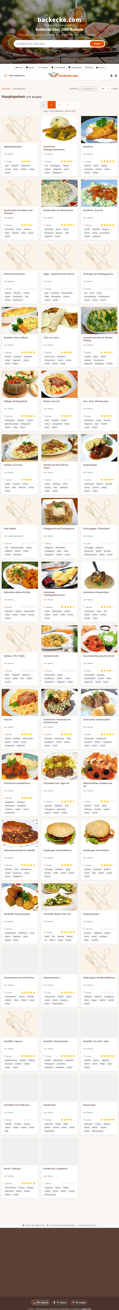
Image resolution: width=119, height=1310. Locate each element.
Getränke (43, 67)
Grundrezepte (58, 67)
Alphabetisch (87, 88)
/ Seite (114, 88)
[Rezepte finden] (97, 44)
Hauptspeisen (75, 67)
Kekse (89, 67)
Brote (18, 67)
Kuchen (100, 67)
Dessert (30, 67)
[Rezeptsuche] (59, 43)
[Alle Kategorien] (14, 75)
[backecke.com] (68, 75)
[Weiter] (75, 104)
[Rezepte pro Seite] (105, 88)
